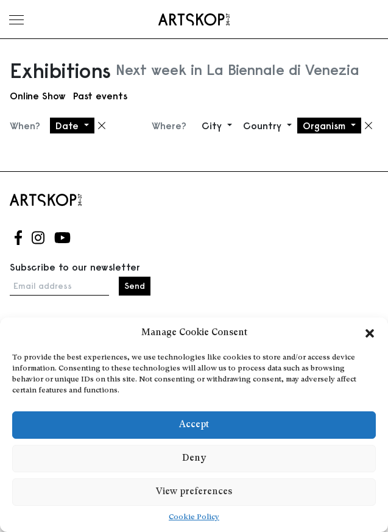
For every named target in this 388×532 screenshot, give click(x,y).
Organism (325, 125)
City (213, 125)
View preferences (194, 492)
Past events (100, 96)
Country (263, 125)
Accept (194, 425)
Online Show (38, 96)
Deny (194, 458)
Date (68, 125)
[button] (370, 333)
